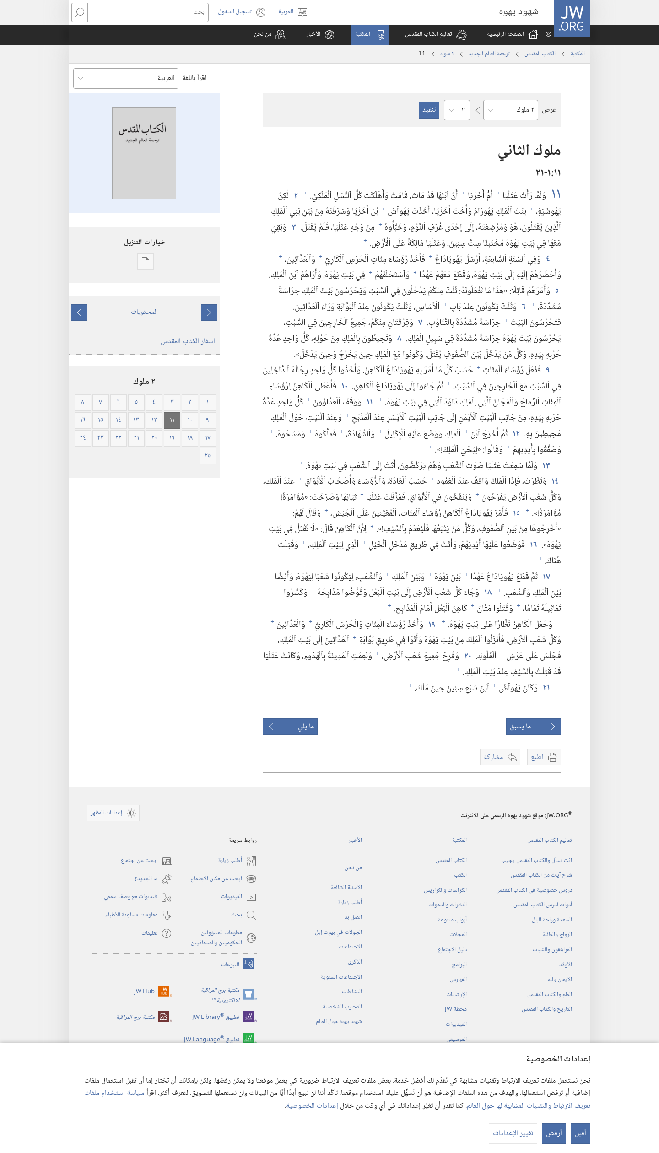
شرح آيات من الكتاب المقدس (541, 875)
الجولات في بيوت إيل (338, 932)
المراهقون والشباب (552, 950)
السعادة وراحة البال (552, 920)
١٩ (431, 624)
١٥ (516, 513)
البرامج (459, 965)
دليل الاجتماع (452, 950)
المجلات (458, 935)
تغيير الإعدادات (513, 1133)
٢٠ (467, 656)
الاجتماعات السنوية (341, 977)
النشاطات (352, 992)
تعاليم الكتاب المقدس (549, 840)
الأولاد (565, 965)
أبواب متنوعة (452, 920)
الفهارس (458, 980)
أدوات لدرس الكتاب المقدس (542, 905)
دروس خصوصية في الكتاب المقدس (534, 890)
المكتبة (577, 54)
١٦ (533, 545)
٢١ (546, 687)
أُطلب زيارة (350, 903)
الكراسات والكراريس (445, 890)
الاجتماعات (350, 947)
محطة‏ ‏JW (456, 1009)
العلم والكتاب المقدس (549, 995)
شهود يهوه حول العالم (339, 1022)
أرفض (554, 1133)
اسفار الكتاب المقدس (188, 341)
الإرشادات (456, 995)
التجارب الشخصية (342, 1007)
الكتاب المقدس (540, 54)
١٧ (546, 577)
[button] (435, 35)
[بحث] (148, 12)
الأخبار (355, 840)
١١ (554, 195)
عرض (549, 110)
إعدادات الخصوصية (312, 1106)
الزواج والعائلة (557, 935)
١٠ (344, 386)
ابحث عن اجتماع (146, 861)
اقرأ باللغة (194, 78)
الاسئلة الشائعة (346, 888)
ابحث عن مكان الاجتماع (223, 878)
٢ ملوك (447, 54)
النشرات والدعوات (447, 905)
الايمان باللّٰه (560, 980)
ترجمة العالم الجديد (489, 54)
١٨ (487, 592)
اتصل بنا (353, 917)
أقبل (580, 1133)
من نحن (353, 868)
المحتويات (144, 312)
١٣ (545, 466)
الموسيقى (456, 1039)
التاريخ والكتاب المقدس (547, 1009)
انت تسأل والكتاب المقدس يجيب (536, 861)
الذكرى (355, 962)
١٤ (555, 481)
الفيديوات (456, 1024)
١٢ (516, 434)
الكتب (460, 875)
